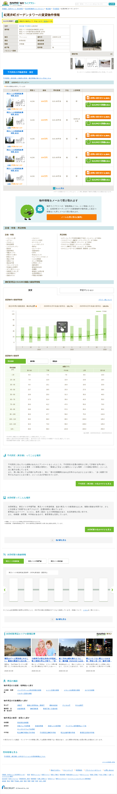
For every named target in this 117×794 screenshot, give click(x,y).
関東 (12, 781)
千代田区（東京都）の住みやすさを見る (94, 484)
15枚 (9, 127)
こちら (85, 610)
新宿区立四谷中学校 (87, 732)
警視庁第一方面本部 (50, 709)
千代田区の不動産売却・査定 (20, 72)
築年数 (32, 361)
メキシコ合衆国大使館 (72, 690)
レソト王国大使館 (52, 690)
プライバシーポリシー (93, 770)
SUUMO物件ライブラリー (34, 9)
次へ (112, 590)
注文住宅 (4, 778)
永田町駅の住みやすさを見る (99, 530)
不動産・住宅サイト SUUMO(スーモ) (13, 774)
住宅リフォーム (13, 778)
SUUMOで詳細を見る (98, 104)
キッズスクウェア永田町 (26, 729)
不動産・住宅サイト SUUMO (12, 9)
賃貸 (45, 21)
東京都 (48, 9)
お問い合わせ (109, 770)
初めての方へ (55, 770)
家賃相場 (62, 774)
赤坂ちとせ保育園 (54, 726)
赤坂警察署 (21, 709)
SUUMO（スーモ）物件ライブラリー (18, 3)
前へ (5, 590)
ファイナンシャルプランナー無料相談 (79, 778)
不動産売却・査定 (24, 778)
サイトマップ (68, 770)
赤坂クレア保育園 (23, 726)
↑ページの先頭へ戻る (108, 762)
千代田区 (56, 9)
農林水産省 (54, 705)
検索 (112, 4)
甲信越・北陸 (19, 781)
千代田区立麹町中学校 (48, 732)
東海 (25, 781)
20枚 (9, 109)
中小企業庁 (79, 705)
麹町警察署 (34, 709)
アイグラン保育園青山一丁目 (76, 726)
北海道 (4, 781)
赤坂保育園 (39, 726)
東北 (8, 781)
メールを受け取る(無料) (71, 217)
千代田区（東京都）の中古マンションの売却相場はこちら (24, 756)
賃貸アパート (46, 774)
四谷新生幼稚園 (23, 722)
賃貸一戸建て (55, 774)
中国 (36, 781)
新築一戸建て (94, 774)
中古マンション (84, 774)
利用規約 (79, 770)
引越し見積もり (42, 778)
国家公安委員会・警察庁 (36, 705)
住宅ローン (51, 778)
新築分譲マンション (72, 774)
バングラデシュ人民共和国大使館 (29, 690)
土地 (110, 774)
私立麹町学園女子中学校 (26, 732)
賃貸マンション (35, 774)
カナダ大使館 (89, 690)
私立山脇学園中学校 (68, 732)
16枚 (9, 146)
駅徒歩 (55, 361)
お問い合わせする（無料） (98, 98)
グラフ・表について (105, 300)
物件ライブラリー (61, 778)
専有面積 (11, 361)
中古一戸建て (103, 774)
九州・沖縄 (42, 781)
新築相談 (33, 778)
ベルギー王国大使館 (24, 693)
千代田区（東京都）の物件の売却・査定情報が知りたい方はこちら (27, 78)
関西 (29, 781)
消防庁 (19, 705)
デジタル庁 (66, 705)
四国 (32, 781)
